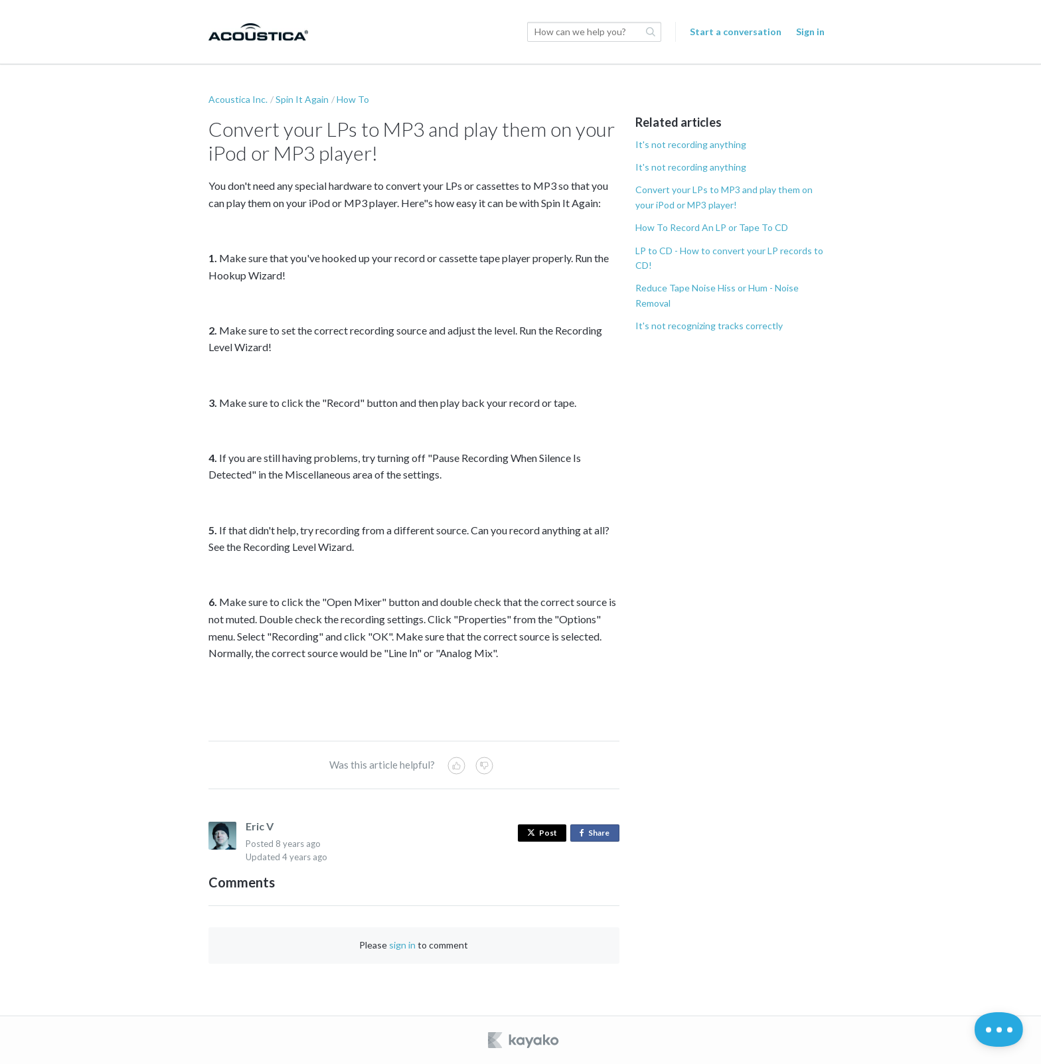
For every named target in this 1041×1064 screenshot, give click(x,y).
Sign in (810, 31)
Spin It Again (302, 99)
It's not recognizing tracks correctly (709, 325)
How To (353, 99)
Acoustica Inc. (238, 99)
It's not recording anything (690, 144)
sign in (402, 944)
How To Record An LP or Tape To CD (711, 227)
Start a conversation (735, 31)
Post (542, 833)
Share (597, 833)
